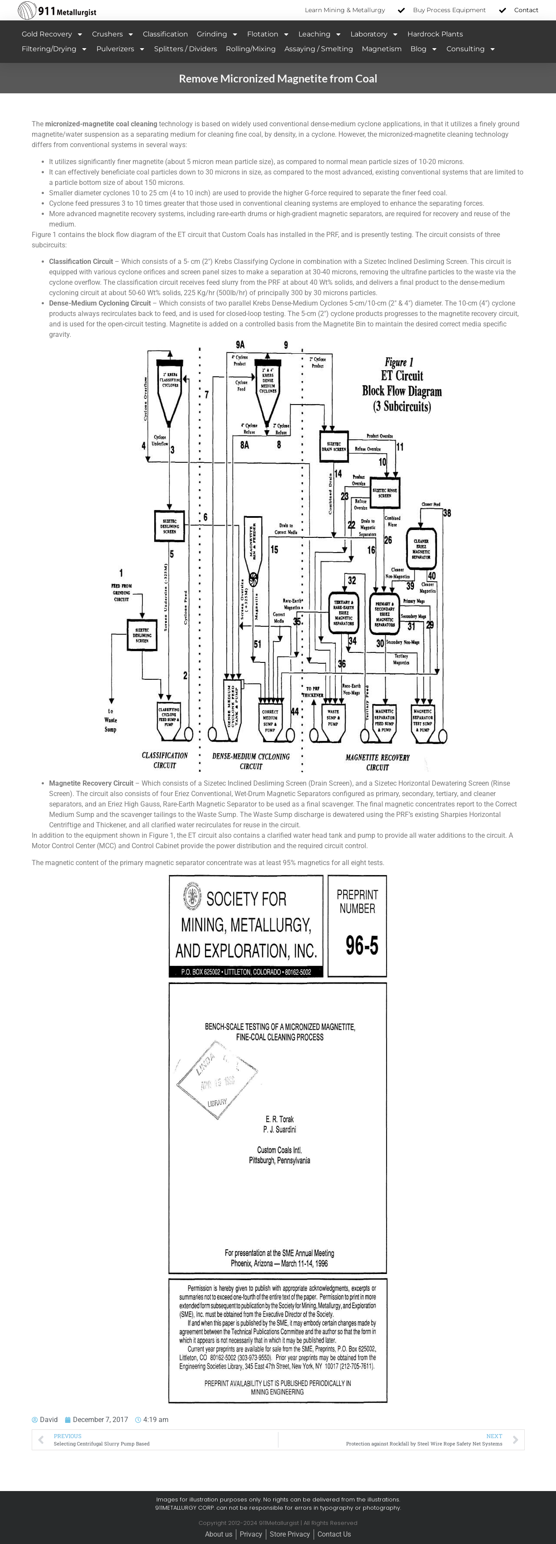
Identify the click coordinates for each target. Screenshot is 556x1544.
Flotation (268, 34)
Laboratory (375, 34)
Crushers (113, 34)
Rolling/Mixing (251, 49)
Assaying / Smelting (319, 49)
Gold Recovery (52, 34)
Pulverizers (121, 49)
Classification (165, 34)
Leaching (320, 34)
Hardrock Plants (435, 34)
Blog (424, 49)
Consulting (471, 49)
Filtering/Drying (55, 49)
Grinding (217, 34)
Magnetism (382, 49)
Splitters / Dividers (185, 49)
